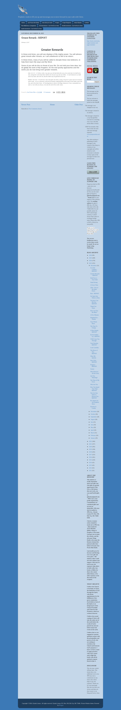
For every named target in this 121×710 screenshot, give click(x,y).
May (92, 427)
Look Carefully (94, 347)
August (93, 419)
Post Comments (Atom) (35, 108)
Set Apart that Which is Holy (95, 297)
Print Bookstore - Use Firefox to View (49, 25)
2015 (90, 460)
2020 (90, 446)
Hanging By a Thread (94, 318)
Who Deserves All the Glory (94, 372)
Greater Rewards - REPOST (95, 274)
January (93, 438)
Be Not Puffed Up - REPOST (95, 335)
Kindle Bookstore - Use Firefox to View (72, 25)
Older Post (79, 105)
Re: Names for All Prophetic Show (94, 402)
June (92, 424)
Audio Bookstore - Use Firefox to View (31, 28)
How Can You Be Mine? (94, 311)
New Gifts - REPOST (93, 361)
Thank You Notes (93, 307)
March (93, 433)
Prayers (57, 22)
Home (23, 22)
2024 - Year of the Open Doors (94, 289)
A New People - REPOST (94, 331)
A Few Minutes (94, 315)
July (92, 422)
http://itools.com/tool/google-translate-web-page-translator (93, 43)
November (94, 411)
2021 (90, 444)
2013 (90, 465)
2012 (90, 468)
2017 (90, 454)
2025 (90, 258)
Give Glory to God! (47, 22)
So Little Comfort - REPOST (93, 269)
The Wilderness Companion (28, 25)
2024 (90, 260)
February (93, 435)
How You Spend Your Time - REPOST (94, 388)
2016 (90, 457)
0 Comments (47, 92)
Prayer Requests (66, 22)
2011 (90, 470)
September (94, 417)
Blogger (61, 705)
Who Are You (94, 384)
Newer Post (25, 105)
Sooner (92, 369)
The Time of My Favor (94, 381)
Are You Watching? (94, 376)
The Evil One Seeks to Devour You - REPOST (94, 395)
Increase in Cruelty (93, 407)
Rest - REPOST (94, 293)
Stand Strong (93, 282)
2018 (90, 452)
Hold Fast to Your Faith (94, 278)
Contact (87, 22)
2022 (90, 441)
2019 (90, 449)
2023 (90, 263)
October (93, 414)
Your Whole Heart (93, 322)
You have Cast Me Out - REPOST (94, 302)
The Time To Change (93, 327)
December (94, 265)
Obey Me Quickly (93, 356)
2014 (90, 462)
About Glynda (77, 22)
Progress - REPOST (93, 365)
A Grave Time (94, 285)
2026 (90, 255)
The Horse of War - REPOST (94, 352)
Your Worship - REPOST (94, 344)
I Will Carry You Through (94, 339)
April (92, 430)
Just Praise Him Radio (33, 22)
